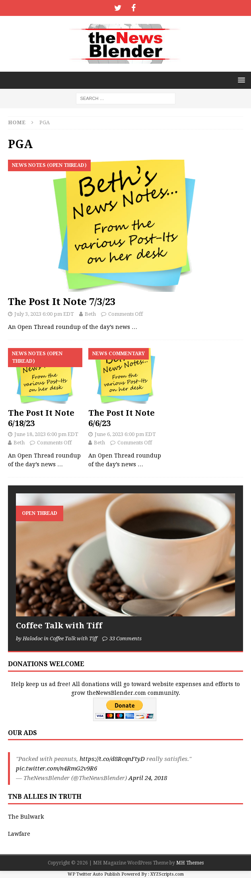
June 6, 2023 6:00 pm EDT (125, 434)
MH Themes (190, 863)
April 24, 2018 (147, 778)
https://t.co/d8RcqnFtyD (112, 759)
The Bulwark (26, 816)
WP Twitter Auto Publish (94, 874)
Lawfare (19, 834)
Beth (90, 314)
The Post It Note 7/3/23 (61, 301)
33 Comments (125, 638)
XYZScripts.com (167, 874)
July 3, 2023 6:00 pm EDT (44, 314)
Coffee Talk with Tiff (59, 625)
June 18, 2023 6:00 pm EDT (46, 434)
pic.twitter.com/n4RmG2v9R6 (56, 768)
